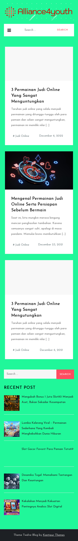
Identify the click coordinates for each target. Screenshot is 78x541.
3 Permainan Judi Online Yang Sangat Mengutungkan (35, 310)
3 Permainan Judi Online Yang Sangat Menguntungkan (35, 96)
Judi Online (22, 136)
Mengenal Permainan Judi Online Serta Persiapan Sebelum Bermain (37, 204)
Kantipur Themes (54, 535)
